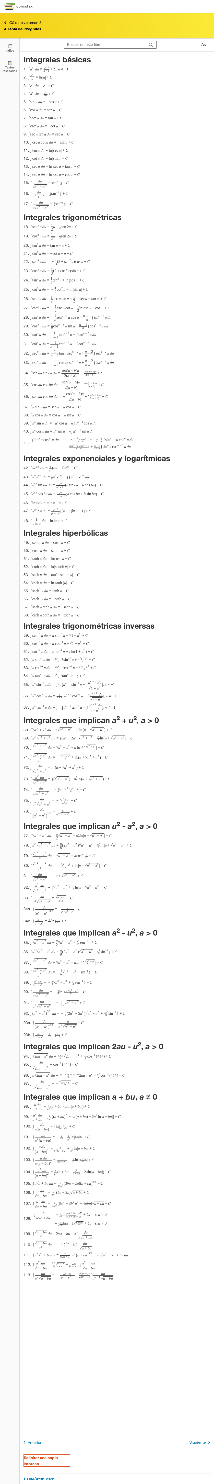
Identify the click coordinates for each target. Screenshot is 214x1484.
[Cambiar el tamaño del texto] (203, 45)
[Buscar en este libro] (104, 45)
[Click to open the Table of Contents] (9, 47)
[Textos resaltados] (9, 66)
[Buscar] (150, 45)
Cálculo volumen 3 (23, 23)
